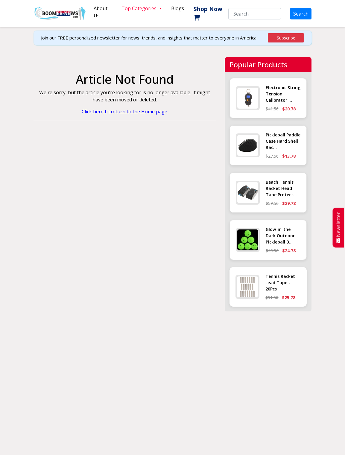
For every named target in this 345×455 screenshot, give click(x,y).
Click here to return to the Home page (124, 111)
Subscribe (286, 38)
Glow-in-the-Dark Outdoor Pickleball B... (280, 235)
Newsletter (338, 227)
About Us (100, 12)
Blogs (177, 8)
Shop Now (208, 12)
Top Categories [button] (139, 8)
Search (300, 13)
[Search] (254, 13)
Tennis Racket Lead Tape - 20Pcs (280, 282)
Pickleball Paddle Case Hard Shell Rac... (283, 141)
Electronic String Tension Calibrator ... (283, 94)
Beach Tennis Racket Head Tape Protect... (281, 188)
